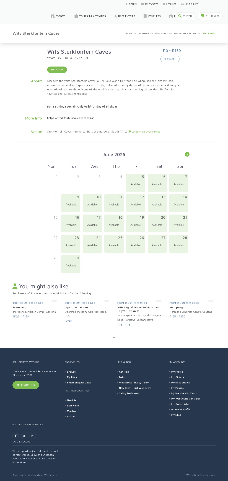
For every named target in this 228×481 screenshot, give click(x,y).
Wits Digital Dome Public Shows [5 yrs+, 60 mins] (138, 309)
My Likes (170, 4)
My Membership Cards (184, 393)
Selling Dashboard (129, 393)
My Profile (177, 371)
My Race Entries (180, 382)
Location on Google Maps (144, 131)
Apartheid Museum (77, 307)
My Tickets (149, 4)
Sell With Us (26, 384)
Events (58, 16)
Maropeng (19, 307)
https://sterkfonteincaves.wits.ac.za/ (70, 117)
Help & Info (189, 4)
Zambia (71, 411)
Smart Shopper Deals (79, 382)
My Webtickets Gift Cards (186, 398)
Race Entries (124, 16)
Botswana (73, 405)
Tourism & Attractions (153, 33)
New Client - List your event (135, 387)
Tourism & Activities (90, 16)
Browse (71, 371)
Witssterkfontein (185, 33)
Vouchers (152, 16)
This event (209, 33)
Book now (57, 69)
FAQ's (122, 376)
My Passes (177, 387)
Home (129, 33)
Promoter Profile (180, 409)
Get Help (124, 371)
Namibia (71, 400)
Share (169, 59)
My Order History (181, 403)
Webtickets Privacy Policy (134, 382)
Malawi (71, 416)
